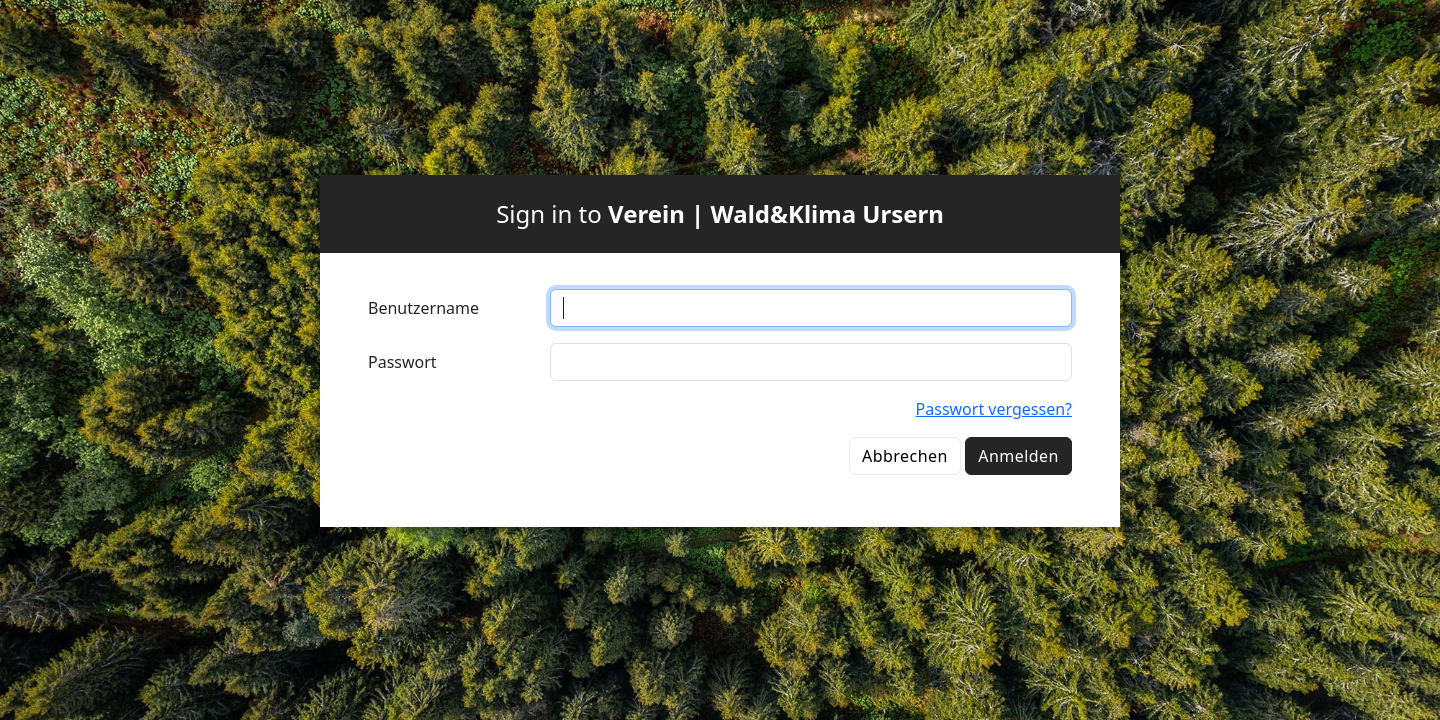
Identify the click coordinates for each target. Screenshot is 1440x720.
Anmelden (1018, 456)
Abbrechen (905, 456)
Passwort (402, 362)
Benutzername (423, 308)
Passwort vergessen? (994, 409)
